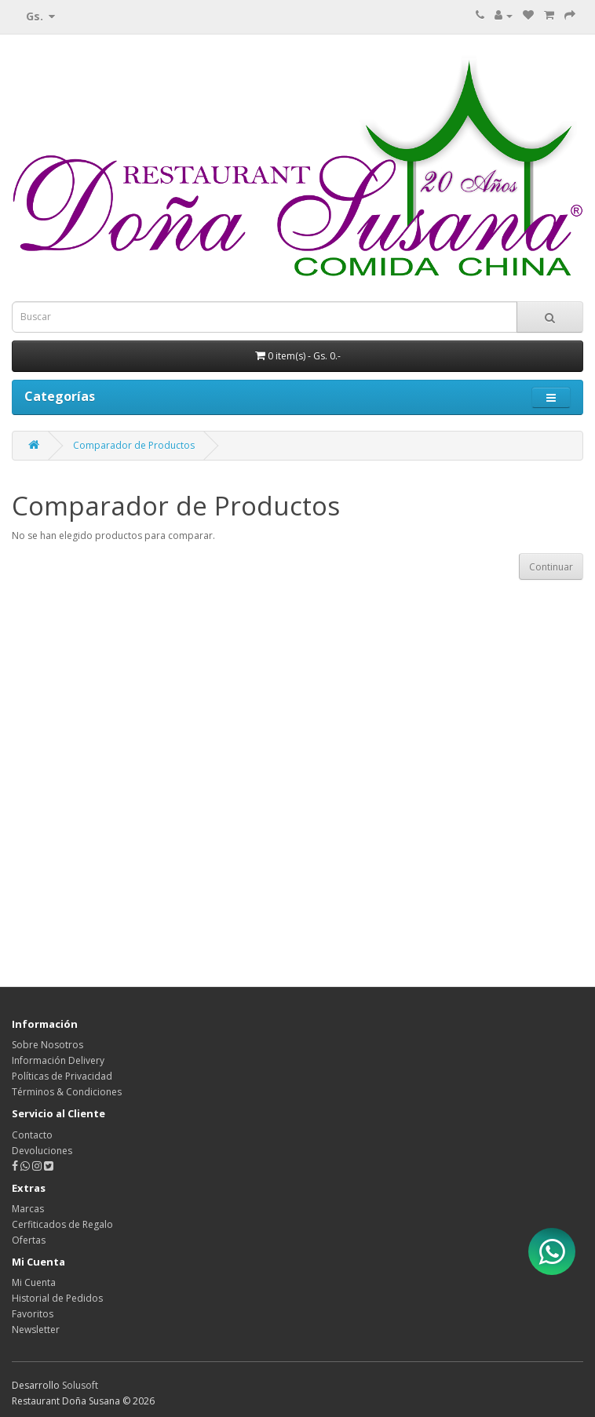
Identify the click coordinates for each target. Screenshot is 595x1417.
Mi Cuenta (34, 1282)
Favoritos (32, 1313)
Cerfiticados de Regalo (62, 1224)
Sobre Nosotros (47, 1044)
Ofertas (29, 1240)
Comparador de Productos (134, 445)
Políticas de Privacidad (62, 1076)
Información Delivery (58, 1060)
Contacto (32, 1135)
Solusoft (80, 1385)
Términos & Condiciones (67, 1091)
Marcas (28, 1208)
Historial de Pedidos (57, 1298)
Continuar (551, 567)
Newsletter (36, 1329)
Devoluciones (42, 1150)
